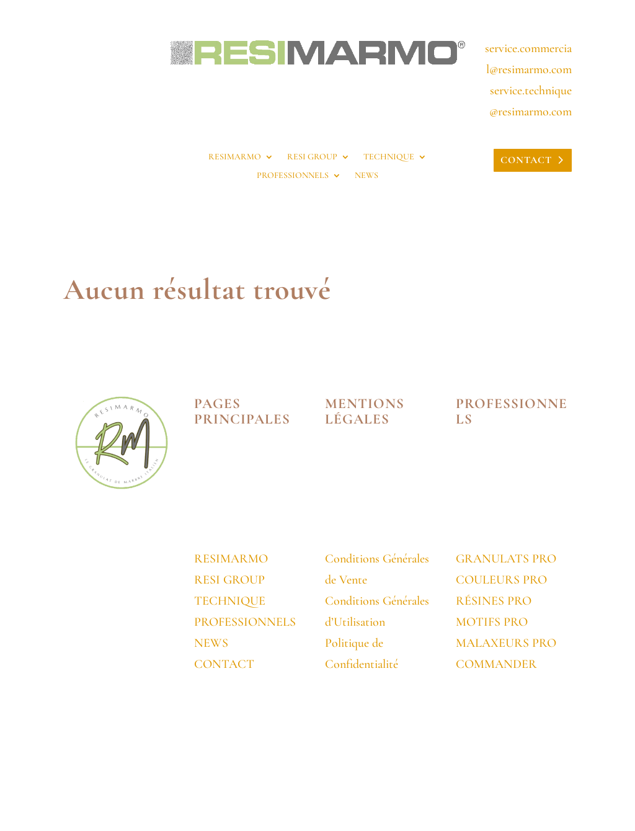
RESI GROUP (312, 157)
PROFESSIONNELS (293, 175)
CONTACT (526, 160)
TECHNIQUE (388, 157)
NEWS (366, 175)
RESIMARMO (234, 157)
